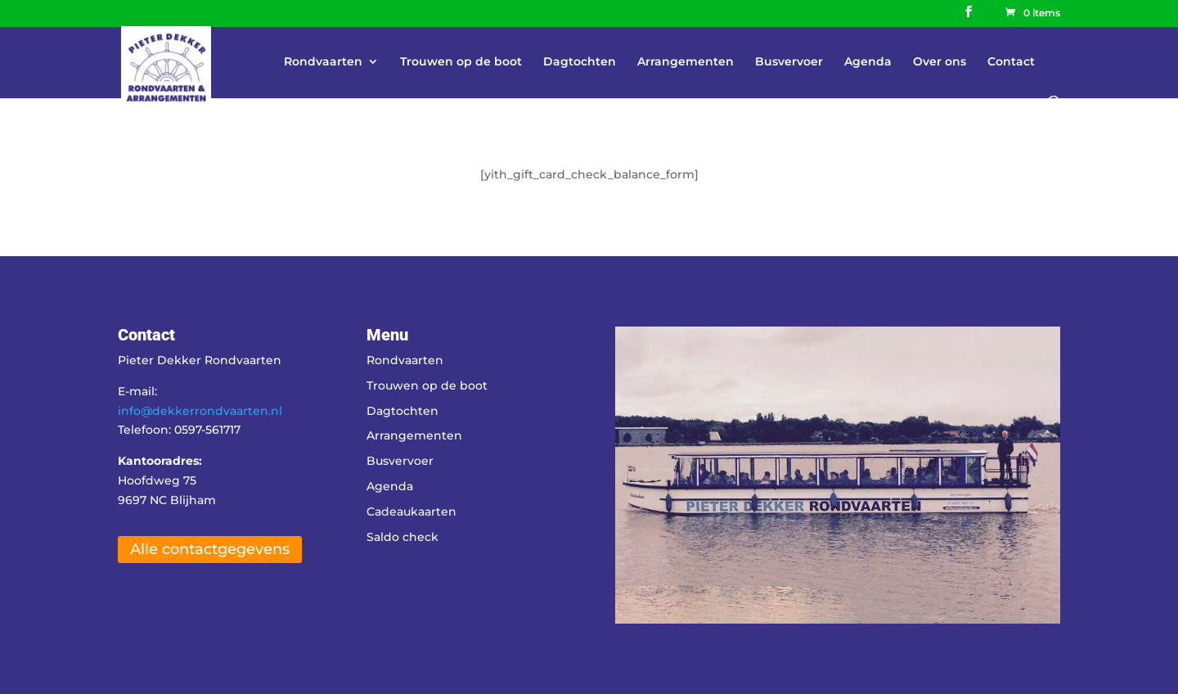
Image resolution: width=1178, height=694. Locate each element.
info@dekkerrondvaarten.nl (200, 410)
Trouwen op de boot (461, 62)
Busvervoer (789, 62)
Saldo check (402, 537)
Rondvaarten (323, 62)
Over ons (939, 62)
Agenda (868, 62)
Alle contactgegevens (210, 549)
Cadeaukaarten (411, 511)
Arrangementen (685, 62)
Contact (1011, 62)
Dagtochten (579, 62)
